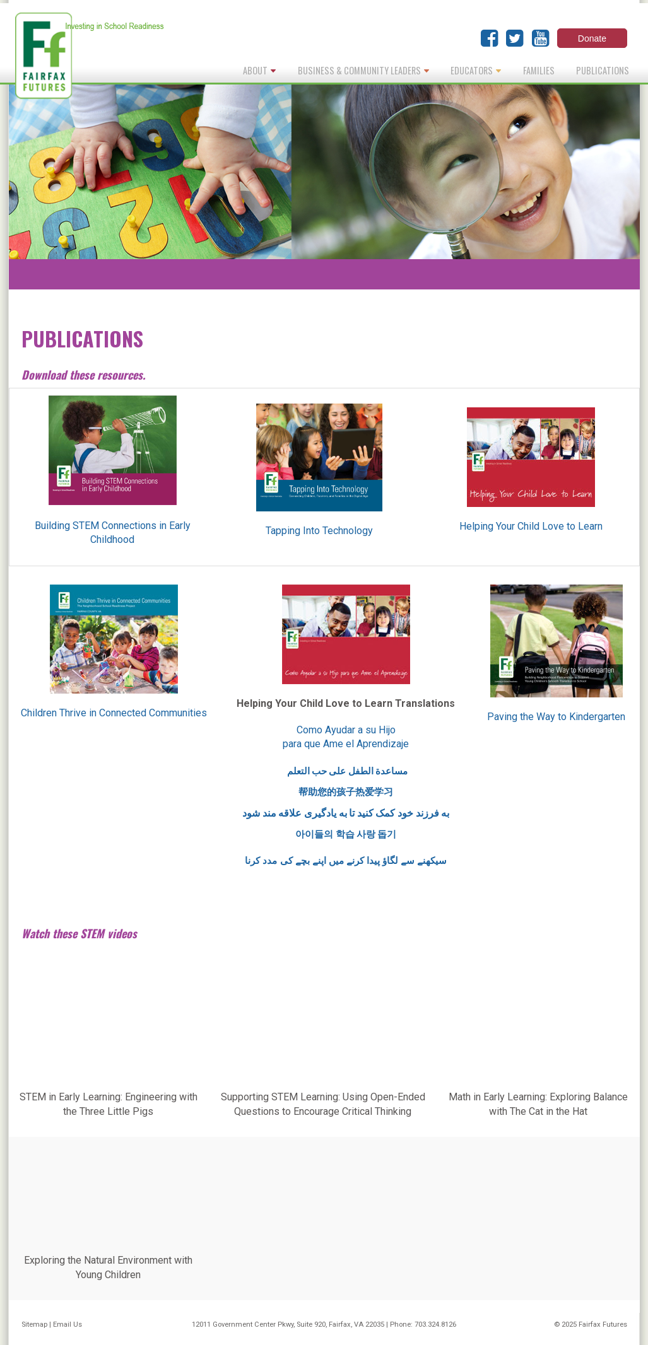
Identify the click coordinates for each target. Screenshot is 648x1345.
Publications (602, 70)
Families (539, 70)
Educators (476, 70)
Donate (592, 38)
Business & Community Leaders (363, 70)
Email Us (67, 1324)
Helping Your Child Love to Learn (531, 526)
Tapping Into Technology (319, 531)
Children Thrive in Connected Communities (114, 713)
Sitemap (34, 1324)
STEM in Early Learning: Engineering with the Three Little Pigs (108, 1104)
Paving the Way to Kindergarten (556, 717)
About (259, 70)
